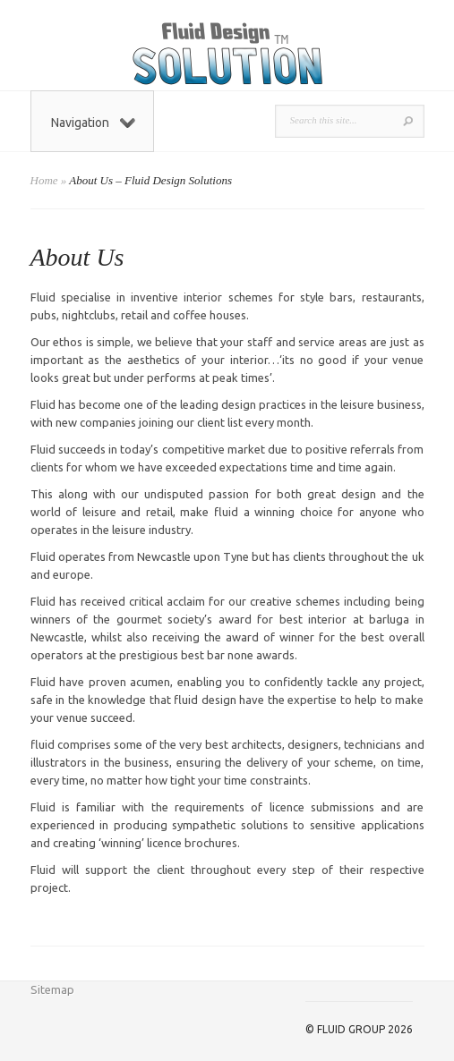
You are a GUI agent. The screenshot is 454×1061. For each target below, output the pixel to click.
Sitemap (52, 989)
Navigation (93, 122)
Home (44, 180)
